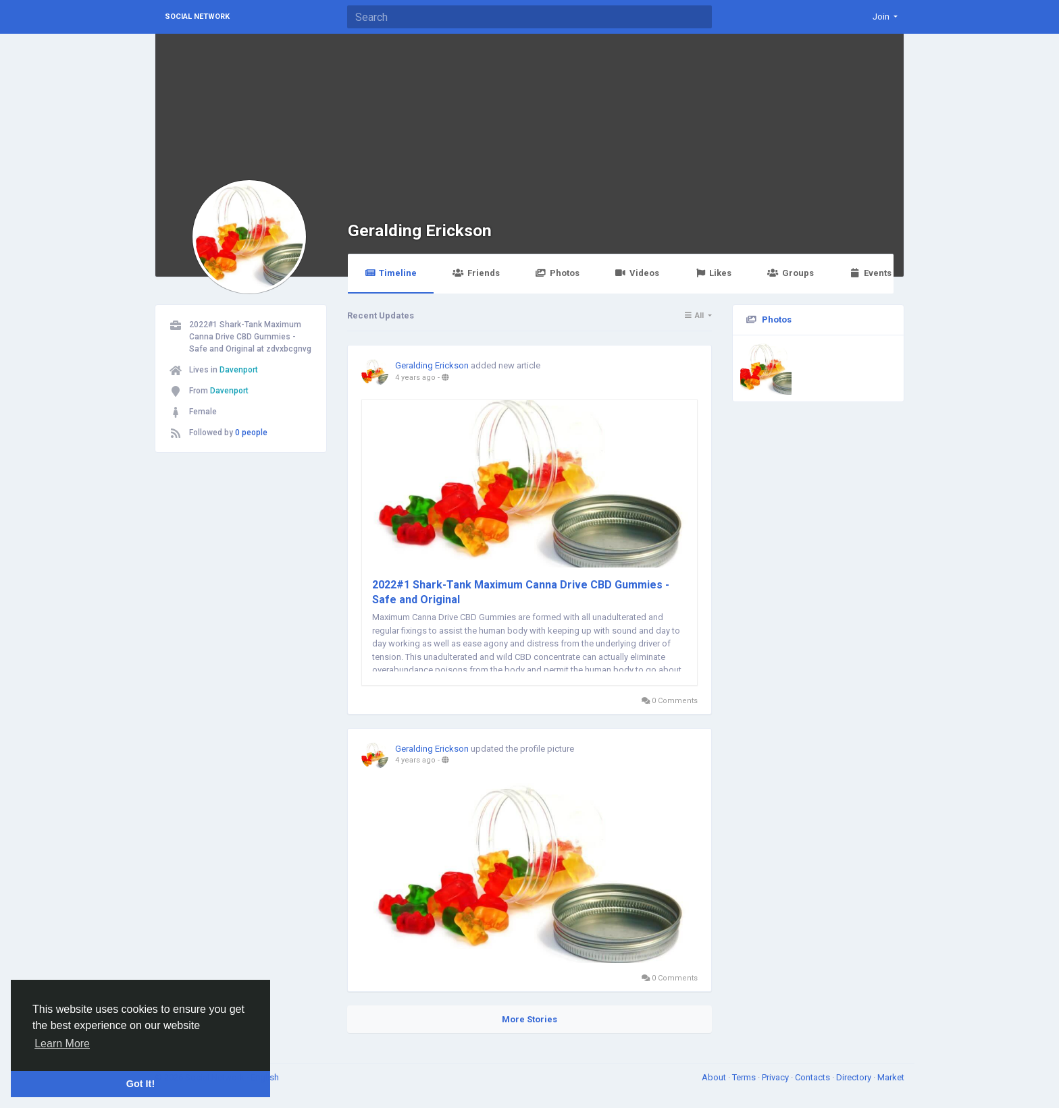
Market (890, 1077)
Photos (557, 273)
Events (871, 273)
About (715, 1077)
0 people (251, 432)
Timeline (391, 273)
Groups (790, 273)
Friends (476, 273)
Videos (637, 273)
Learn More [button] (62, 1043)
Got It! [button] (140, 1083)
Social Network (197, 16)
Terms (745, 1077)
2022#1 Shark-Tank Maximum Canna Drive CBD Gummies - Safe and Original (520, 592)
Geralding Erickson (420, 230)
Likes (713, 273)
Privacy (776, 1077)
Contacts (813, 1077)
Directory (854, 1077)
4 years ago (415, 377)
